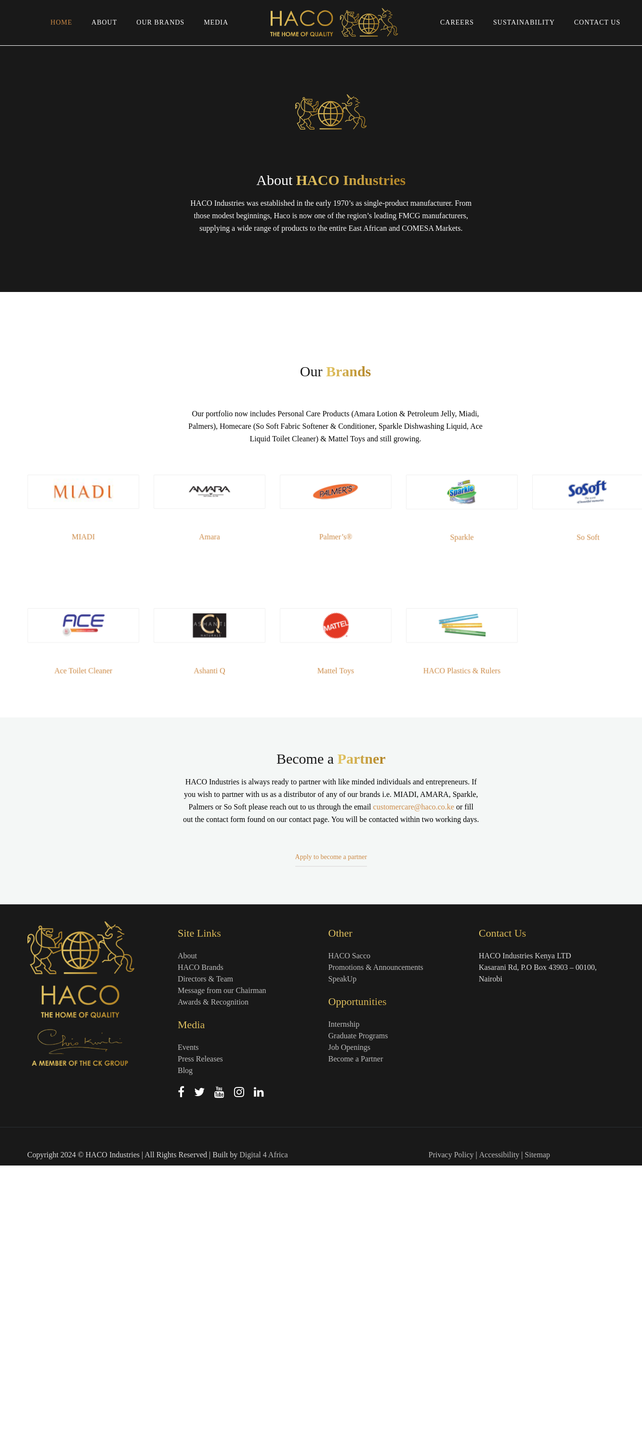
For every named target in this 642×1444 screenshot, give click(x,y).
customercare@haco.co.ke (413, 1189)
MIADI (99, 814)
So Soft (572, 814)
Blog (185, 1349)
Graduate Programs (358, 1314)
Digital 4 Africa (263, 1433)
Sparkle (454, 814)
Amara (217, 814)
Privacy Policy (451, 1433)
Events (188, 1326)
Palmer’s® (335, 814)
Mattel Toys (335, 948)
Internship (344, 1302)
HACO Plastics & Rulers (454, 948)
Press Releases (200, 1337)
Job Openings (349, 1326)
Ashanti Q (217, 948)
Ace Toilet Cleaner (99, 948)
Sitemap (537, 1433)
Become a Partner (355, 1337)
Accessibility (499, 1433)
